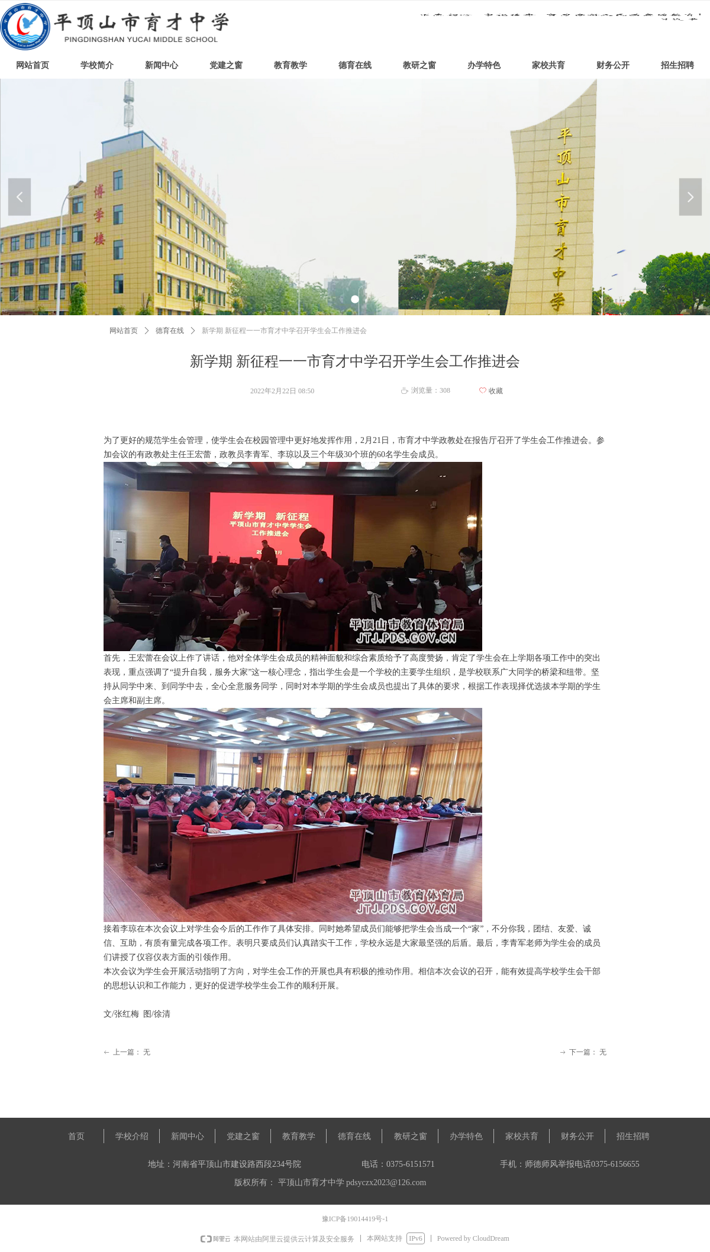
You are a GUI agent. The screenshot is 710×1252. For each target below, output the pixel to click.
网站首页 (123, 330)
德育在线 (170, 330)
